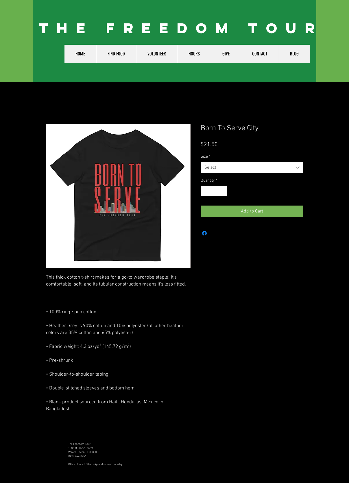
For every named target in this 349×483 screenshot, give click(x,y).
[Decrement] (205, 191)
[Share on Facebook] (204, 233)
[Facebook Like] (250, 448)
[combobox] (252, 167)
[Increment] (222, 191)
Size (205, 156)
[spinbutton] (214, 191)
